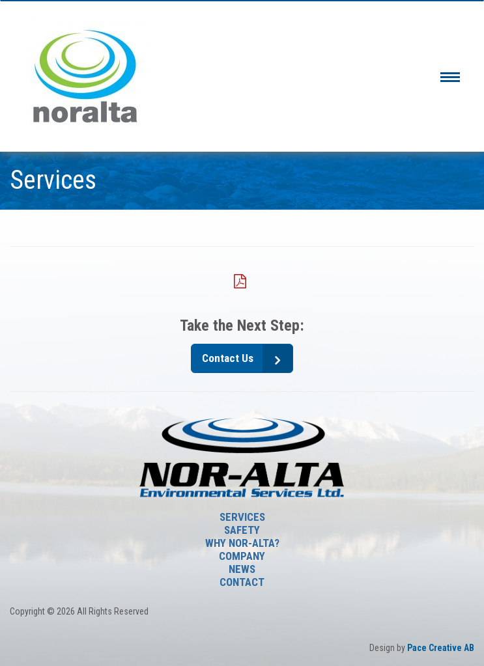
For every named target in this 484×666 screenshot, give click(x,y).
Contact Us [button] (227, 358)
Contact (242, 582)
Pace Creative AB (440, 648)
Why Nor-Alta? (242, 542)
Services (242, 516)
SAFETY (242, 529)
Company (242, 555)
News (242, 569)
